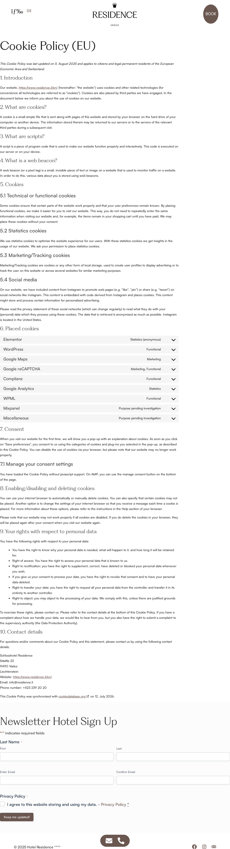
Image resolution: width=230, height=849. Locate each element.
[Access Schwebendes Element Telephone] (121, 841)
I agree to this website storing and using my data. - (68, 804)
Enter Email (7, 772)
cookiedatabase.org (72, 696)
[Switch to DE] (29, 10)
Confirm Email (125, 772)
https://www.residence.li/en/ (38, 87)
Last (119, 748)
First (3, 748)
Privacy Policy (113, 804)
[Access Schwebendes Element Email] (109, 841)
